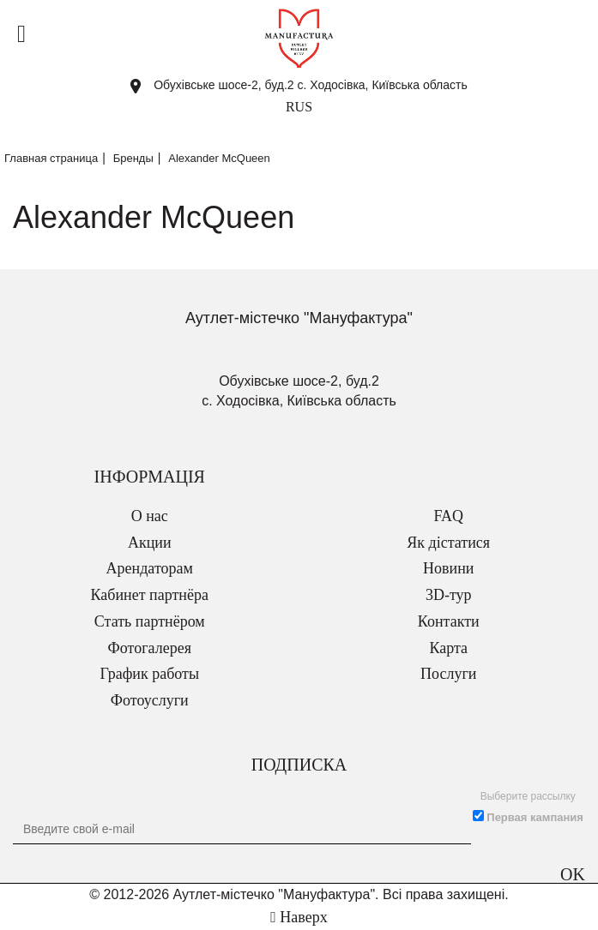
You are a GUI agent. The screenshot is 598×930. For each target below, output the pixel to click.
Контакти (449, 621)
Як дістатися (448, 542)
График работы (149, 673)
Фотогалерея (149, 648)
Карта (448, 648)
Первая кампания (534, 817)
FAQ (448, 516)
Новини (448, 568)
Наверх (298, 917)
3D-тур (449, 594)
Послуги (448, 673)
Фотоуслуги (150, 700)
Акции (150, 542)
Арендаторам (149, 568)
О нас (149, 516)
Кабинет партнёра (149, 594)
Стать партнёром (149, 621)
